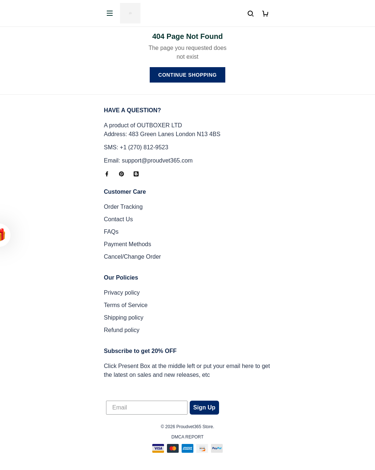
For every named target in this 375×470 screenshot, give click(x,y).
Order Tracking (123, 207)
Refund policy (121, 330)
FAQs (111, 232)
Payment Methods (127, 244)
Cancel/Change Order (132, 257)
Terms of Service (126, 305)
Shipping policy (123, 317)
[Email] (147, 408)
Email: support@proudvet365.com (148, 160)
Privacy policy (122, 292)
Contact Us (118, 219)
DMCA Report (187, 437)
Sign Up (204, 407)
